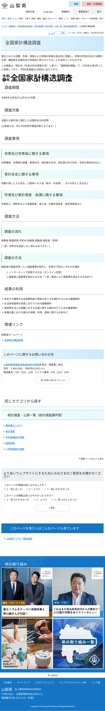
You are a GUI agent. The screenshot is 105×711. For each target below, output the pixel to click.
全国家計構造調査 (13, 340)
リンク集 (96, 682)
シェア (51, 33)
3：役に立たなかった (58, 489)
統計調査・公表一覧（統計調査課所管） (61, 26)
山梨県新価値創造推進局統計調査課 (22, 364)
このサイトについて (44, 682)
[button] (93, 4)
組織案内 (12, 26)
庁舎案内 (7, 682)
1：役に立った (14, 489)
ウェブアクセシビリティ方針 (72, 682)
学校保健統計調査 (15, 437)
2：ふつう (34, 489)
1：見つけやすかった (18, 499)
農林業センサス (14, 425)
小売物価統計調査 (15, 449)
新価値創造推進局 (25, 26)
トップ (4, 26)
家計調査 (10, 431)
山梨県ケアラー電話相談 (19, 538)
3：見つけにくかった (65, 499)
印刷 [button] (62, 33)
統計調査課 (39, 26)
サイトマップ (23, 682)
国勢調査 (10, 443)
